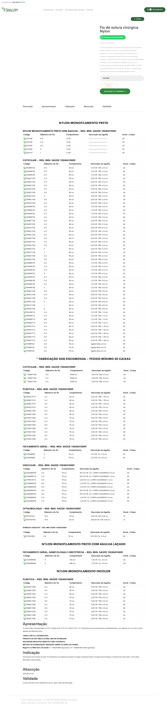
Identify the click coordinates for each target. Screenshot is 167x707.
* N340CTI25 (29, 374)
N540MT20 (29, 168)
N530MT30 (29, 266)
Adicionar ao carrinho (114, 91)
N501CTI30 (29, 252)
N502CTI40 (29, 309)
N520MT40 (29, 284)
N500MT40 (29, 287)
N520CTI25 (29, 228)
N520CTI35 (29, 259)
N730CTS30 (29, 432)
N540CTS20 (29, 414)
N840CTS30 (29, 608)
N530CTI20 (29, 189)
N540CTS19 (29, 404)
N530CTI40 (29, 294)
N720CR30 (29, 536)
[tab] (32, 106)
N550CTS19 (29, 400)
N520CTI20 (29, 192)
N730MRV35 (29, 501)
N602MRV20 (29, 473)
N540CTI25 (29, 221)
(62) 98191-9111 (18, 2)
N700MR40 (29, 458)
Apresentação (49, 106)
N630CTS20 (29, 594)
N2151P (27, 153)
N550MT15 (29, 316)
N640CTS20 (29, 590)
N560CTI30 (29, 231)
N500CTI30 (29, 249)
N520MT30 (29, 270)
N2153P (27, 142)
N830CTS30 (29, 611)
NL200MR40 (29, 563)
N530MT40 (29, 280)
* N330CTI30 (29, 378)
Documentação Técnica (74, 10)
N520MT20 (29, 175)
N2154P (27, 138)
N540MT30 (29, 263)
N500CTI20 (29, 196)
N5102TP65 (29, 520)
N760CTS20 (29, 418)
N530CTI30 (29, 242)
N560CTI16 (29, 326)
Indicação (70, 106)
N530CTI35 (29, 256)
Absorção (88, 106)
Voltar (137, 19)
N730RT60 (28, 347)
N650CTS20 (29, 587)
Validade (106, 106)
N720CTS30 (29, 435)
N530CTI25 (29, 224)
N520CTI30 (29, 245)
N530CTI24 (29, 203)
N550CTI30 (29, 235)
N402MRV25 (29, 494)
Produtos (59, 10)
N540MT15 (29, 319)
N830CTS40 (29, 615)
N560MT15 (29, 312)
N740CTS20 (29, 425)
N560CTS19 (29, 397)
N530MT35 (29, 277)
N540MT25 (29, 210)
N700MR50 (29, 454)
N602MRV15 (29, 476)
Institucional (48, 10)
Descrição (28, 106)
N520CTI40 (29, 298)
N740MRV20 (29, 487)
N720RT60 (28, 351)
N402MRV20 (29, 490)
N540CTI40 (29, 291)
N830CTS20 (29, 604)
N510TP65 (28, 516)
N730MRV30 (29, 497)
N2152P (27, 145)
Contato (89, 10)
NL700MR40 (29, 560)
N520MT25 (29, 217)
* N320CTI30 (29, 381)
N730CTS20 (29, 428)
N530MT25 (29, 213)
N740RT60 (28, 344)
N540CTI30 (29, 238)
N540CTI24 (29, 199)
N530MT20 (29, 171)
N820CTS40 (29, 618)
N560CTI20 (29, 178)
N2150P (27, 149)
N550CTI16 (29, 330)
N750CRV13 (29, 480)
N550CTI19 (29, 333)
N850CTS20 (29, 597)
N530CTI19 (29, 340)
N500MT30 (29, 273)
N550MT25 (29, 206)
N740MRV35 (29, 483)
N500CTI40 (29, 302)
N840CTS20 (29, 601)
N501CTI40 (29, 305)
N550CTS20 (29, 411)
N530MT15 (29, 323)
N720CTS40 (29, 439)
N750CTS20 (29, 421)
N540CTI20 (29, 185)
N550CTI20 (29, 182)
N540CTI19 (29, 337)
